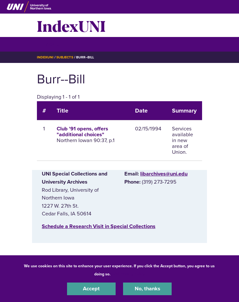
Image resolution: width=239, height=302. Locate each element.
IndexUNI (71, 25)
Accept (91, 288)
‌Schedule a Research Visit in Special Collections (98, 226)
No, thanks (147, 288)
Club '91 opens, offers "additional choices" (82, 132)
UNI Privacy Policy (128, 274)
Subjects (64, 57)
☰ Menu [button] (48, 44)
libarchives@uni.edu (164, 174)
